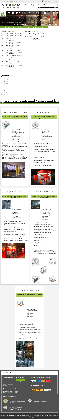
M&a (4, 83)
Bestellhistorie (19, 385)
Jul (7, 78)
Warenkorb (17, 391)
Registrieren (18, 379)
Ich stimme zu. (38, 417)
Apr (7, 83)
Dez (4, 81)
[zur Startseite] (10, 7)
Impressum (5, 383)
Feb (1, 83)
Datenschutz (10, 383)
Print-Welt (45, 8)
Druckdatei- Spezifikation (8, 384)
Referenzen (5, 385)
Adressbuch (18, 383)
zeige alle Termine (11, 31)
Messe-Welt (50, 8)
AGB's (4, 380)
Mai (1, 78)
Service (55, 7)
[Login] (28, 6)
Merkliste (17, 384)
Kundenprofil (18, 381)
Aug (1, 79)
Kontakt (4, 379)
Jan (7, 81)
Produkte (40, 7)
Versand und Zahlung (7, 382)
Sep (4, 79)
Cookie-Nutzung (29, 417)
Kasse (16, 392)
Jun (4, 78)
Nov (1, 81)
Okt (7, 79)
